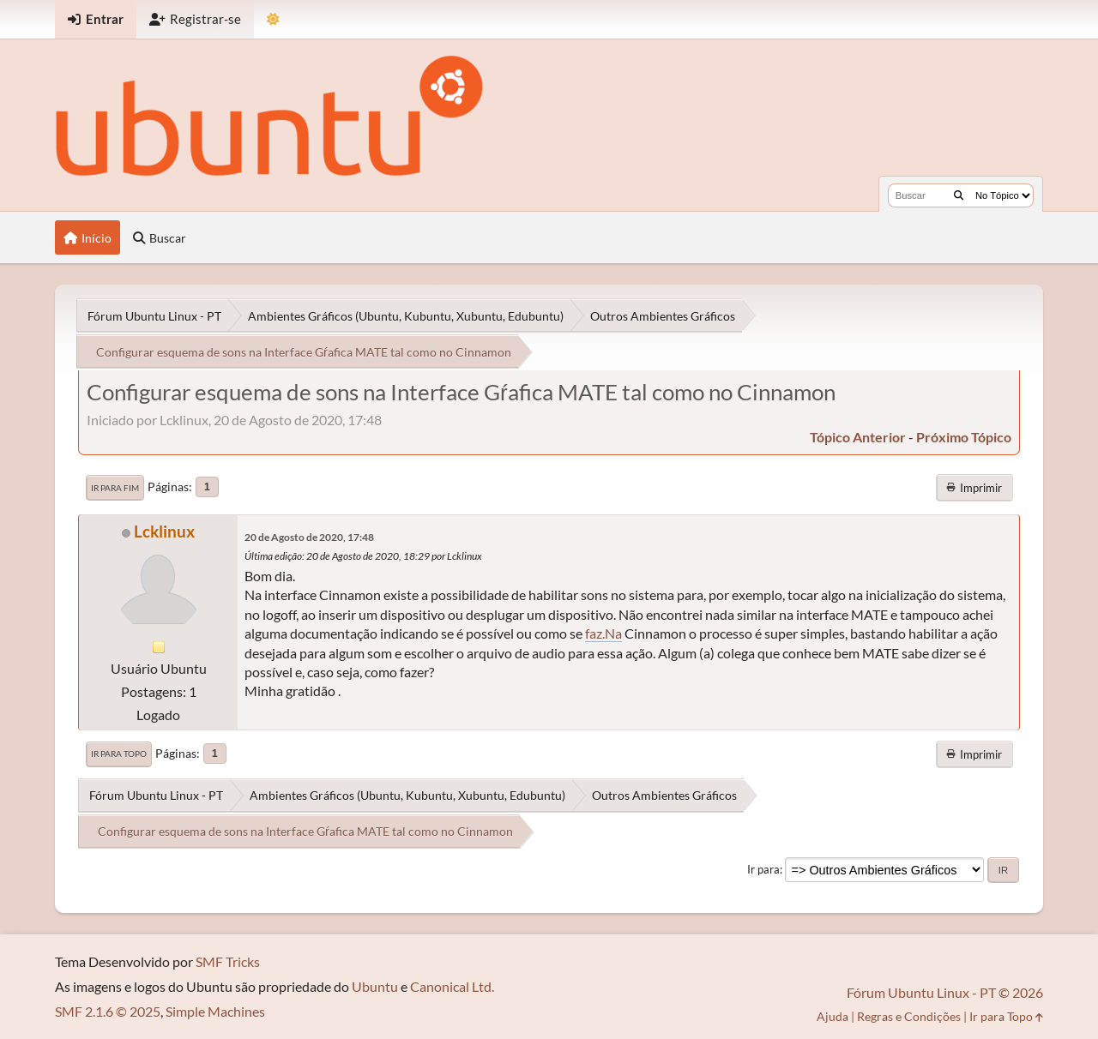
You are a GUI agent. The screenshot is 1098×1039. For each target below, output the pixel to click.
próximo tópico (963, 437)
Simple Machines (215, 1011)
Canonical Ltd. (452, 986)
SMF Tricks (228, 961)
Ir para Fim (115, 488)
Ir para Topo (119, 753)
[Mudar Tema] (273, 19)
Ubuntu (375, 986)
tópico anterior (858, 437)
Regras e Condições (909, 1016)
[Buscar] (958, 195)
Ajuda (832, 1016)
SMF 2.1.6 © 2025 (107, 1011)
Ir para (763, 869)
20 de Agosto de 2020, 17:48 (309, 537)
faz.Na (603, 633)
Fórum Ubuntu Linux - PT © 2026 (945, 992)
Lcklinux (164, 531)
